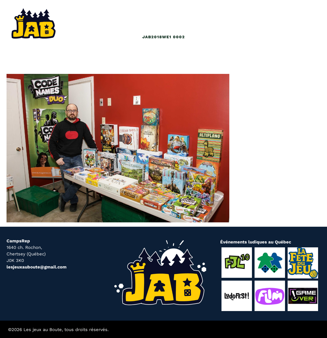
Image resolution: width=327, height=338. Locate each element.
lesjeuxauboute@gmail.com (37, 267)
